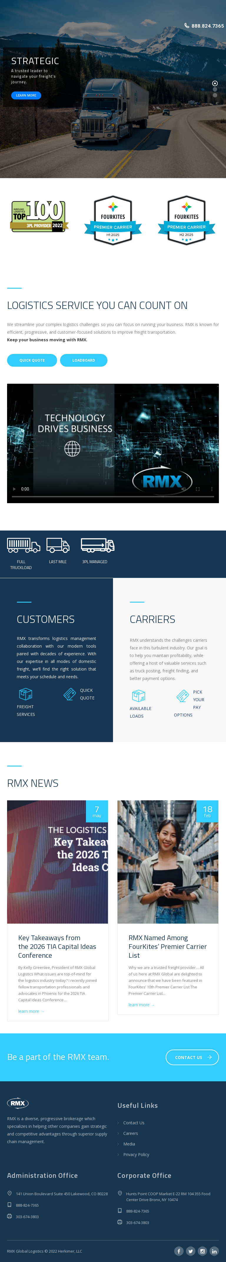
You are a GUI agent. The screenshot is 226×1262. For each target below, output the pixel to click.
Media (129, 1144)
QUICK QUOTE (32, 360)
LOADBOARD (83, 360)
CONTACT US (193, 1057)
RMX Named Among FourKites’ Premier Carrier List (168, 946)
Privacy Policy (136, 1154)
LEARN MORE (26, 95)
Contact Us (133, 1122)
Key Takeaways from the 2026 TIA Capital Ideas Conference (57, 946)
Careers (130, 1133)
